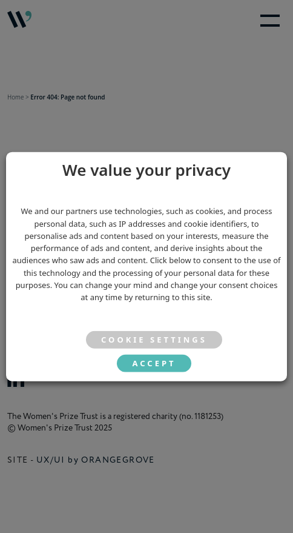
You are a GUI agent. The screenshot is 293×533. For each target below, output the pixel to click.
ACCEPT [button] (154, 363)
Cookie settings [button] (154, 339)
